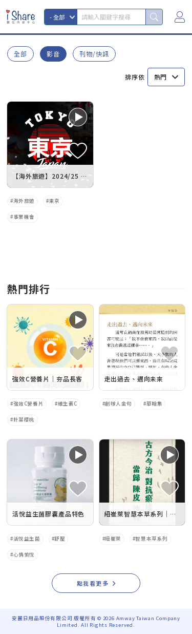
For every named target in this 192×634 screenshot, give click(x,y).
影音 (53, 53)
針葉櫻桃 (24, 419)
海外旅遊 (24, 200)
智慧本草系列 (151, 538)
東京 (54, 200)
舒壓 (59, 538)
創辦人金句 (118, 403)
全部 (20, 53)
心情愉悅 (24, 554)
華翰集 (154, 403)
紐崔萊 (113, 538)
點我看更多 (93, 583)
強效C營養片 (28, 403)
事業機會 (24, 216)
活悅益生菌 (26, 538)
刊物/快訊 (94, 53)
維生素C (67, 403)
